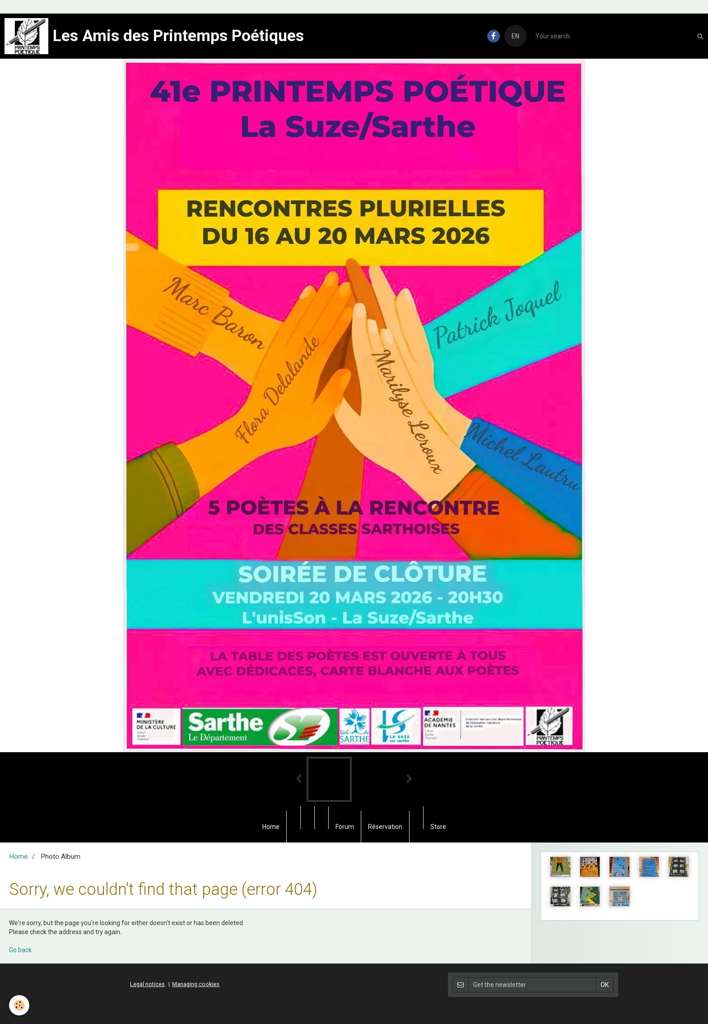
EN (515, 36)
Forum (344, 826)
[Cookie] (19, 1005)
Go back (20, 950)
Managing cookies (195, 984)
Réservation (385, 826)
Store (438, 826)
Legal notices (147, 984)
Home (270, 826)
